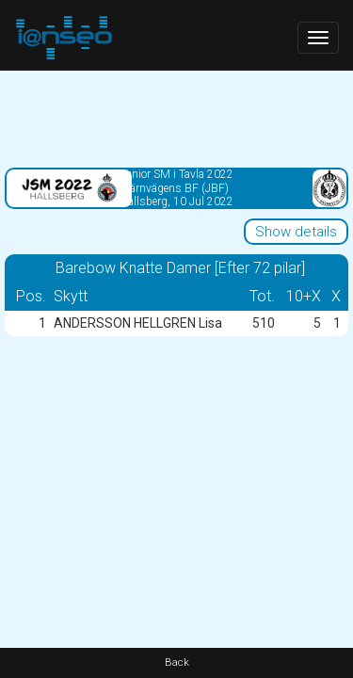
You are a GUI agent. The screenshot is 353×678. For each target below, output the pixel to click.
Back (177, 662)
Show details (296, 231)
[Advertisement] (176, 118)
